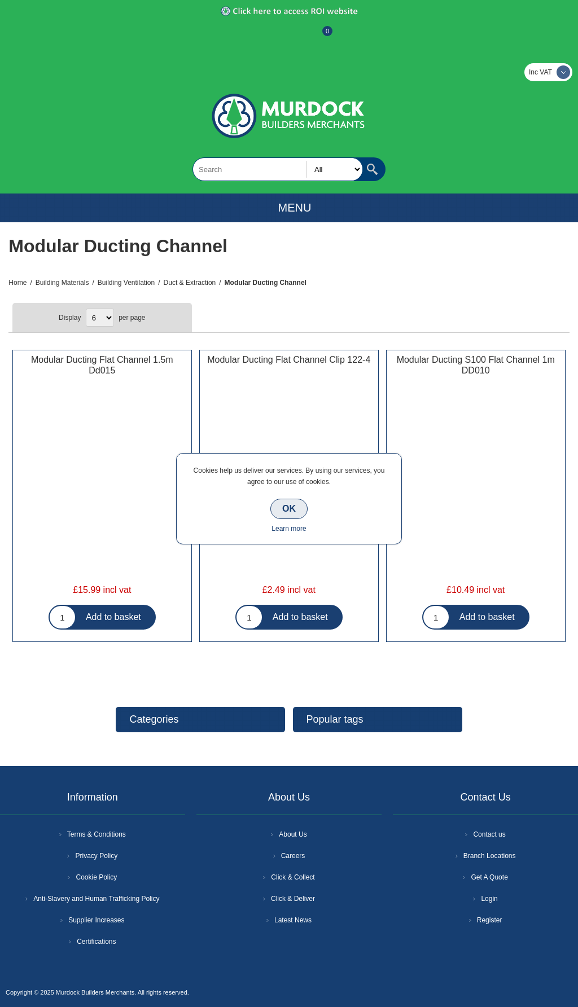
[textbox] (277, 169)
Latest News (293, 920)
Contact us (489, 834)
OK (289, 508)
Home (17, 283)
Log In (288, 37)
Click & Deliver (293, 899)
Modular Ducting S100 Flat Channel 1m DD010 (476, 365)
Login (489, 899)
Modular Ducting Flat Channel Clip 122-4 (288, 359)
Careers (293, 856)
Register (258, 37)
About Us (292, 834)
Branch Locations (489, 856)
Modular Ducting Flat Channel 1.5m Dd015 (102, 365)
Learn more (289, 529)
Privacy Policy (96, 856)
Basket (318, 37)
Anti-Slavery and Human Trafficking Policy (96, 899)
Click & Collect (292, 877)
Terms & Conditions (96, 834)
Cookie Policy (96, 877)
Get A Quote (489, 877)
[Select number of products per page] (100, 318)
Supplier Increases (96, 920)
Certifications (96, 942)
